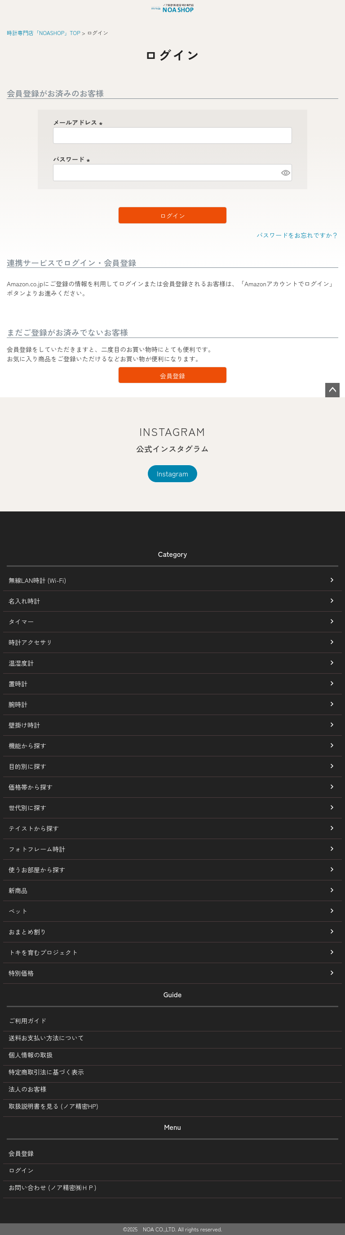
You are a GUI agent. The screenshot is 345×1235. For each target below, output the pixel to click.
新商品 (18, 890)
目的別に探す (27, 766)
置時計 (18, 683)
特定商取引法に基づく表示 (46, 1071)
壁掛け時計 (24, 724)
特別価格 (21, 972)
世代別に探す (27, 807)
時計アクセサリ (31, 642)
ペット (18, 910)
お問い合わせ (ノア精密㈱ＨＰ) (53, 1187)
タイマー (21, 621)
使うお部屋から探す (37, 869)
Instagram (172, 473)
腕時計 (18, 704)
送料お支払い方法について (46, 1037)
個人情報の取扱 (31, 1054)
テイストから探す (34, 828)
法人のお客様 (27, 1088)
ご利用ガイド (27, 1020)
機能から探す (27, 745)
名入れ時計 (24, 600)
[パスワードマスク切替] (285, 172)
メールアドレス (79, 122)
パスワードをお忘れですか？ (297, 235)
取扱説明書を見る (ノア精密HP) (53, 1106)
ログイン (21, 1170)
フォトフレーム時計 (37, 848)
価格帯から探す (31, 786)
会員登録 (21, 1153)
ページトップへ (332, 390)
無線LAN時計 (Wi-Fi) (37, 580)
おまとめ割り (27, 931)
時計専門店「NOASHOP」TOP (43, 32)
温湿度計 (21, 662)
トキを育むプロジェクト (43, 952)
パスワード (73, 159)
